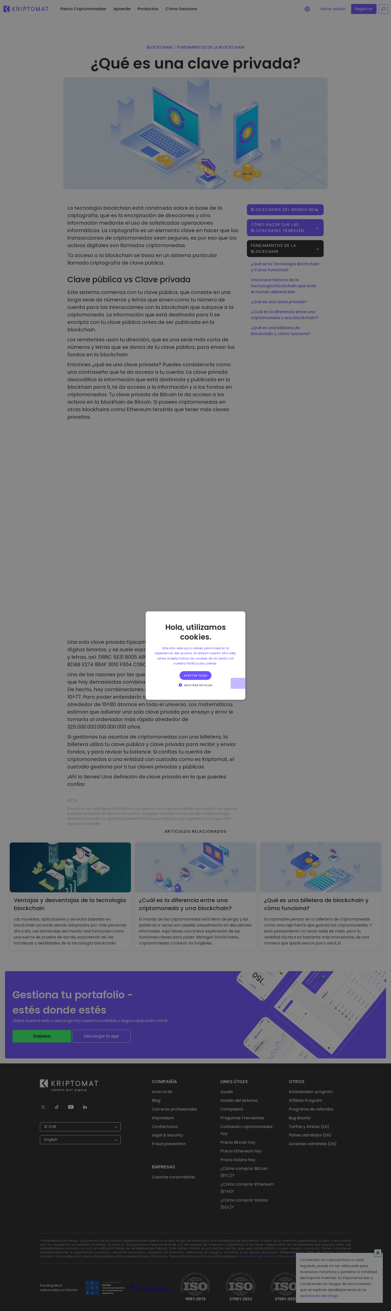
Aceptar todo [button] (195, 675)
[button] (195, 684)
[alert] (195, 655)
